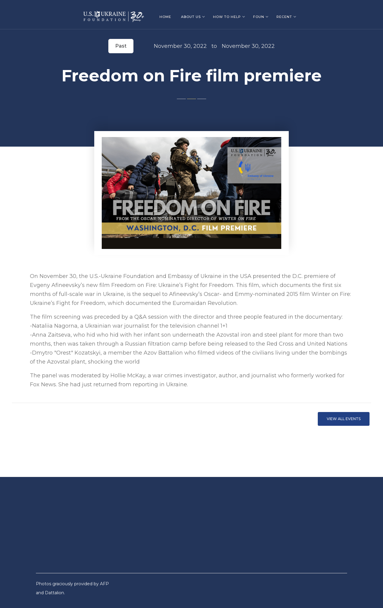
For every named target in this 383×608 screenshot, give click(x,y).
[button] (193, 17)
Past (121, 46)
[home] (114, 14)
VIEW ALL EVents (344, 419)
